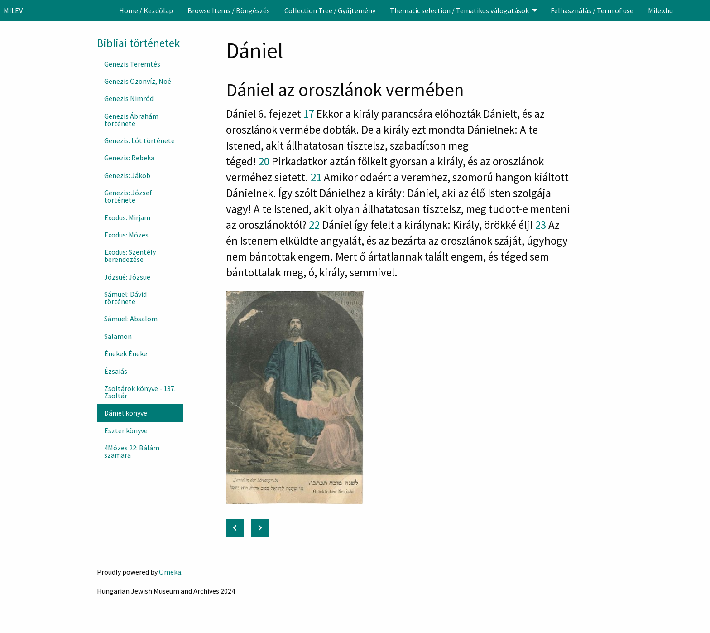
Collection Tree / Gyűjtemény (329, 10)
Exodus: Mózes (126, 234)
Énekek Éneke (125, 353)
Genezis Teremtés (132, 63)
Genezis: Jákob (127, 175)
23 (540, 224)
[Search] (702, 10)
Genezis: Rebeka (129, 157)
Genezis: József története (128, 196)
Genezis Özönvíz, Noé (137, 81)
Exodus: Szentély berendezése (130, 255)
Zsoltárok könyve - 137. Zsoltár (140, 392)
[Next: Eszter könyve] (260, 528)
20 (264, 161)
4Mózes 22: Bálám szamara (131, 451)
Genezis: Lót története (139, 140)
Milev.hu (660, 10)
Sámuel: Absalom (131, 318)
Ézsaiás (115, 371)
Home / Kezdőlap (146, 10)
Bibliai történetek (138, 43)
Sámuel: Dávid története (125, 298)
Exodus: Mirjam (127, 217)
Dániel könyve (125, 412)
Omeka (170, 571)
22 (314, 224)
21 (316, 177)
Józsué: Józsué (127, 276)
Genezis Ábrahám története (131, 119)
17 (308, 113)
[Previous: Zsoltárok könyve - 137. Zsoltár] (235, 528)
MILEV (13, 10)
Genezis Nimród (129, 98)
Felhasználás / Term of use (592, 10)
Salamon (118, 336)
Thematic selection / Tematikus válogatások (459, 10)
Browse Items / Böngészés (228, 10)
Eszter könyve (126, 430)
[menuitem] (146, 10)
